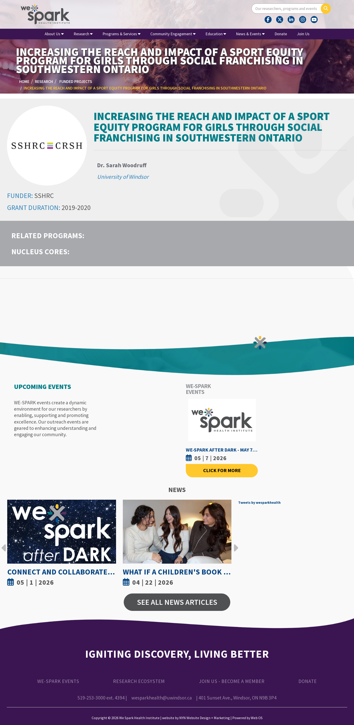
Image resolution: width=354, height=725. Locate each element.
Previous (4, 544)
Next (235, 544)
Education (215, 33)
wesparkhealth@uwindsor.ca (161, 698)
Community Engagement (173, 33)
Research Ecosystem (139, 681)
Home (24, 81)
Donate (281, 33)
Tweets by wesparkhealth (259, 502)
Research (83, 33)
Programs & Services (121, 33)
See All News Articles (177, 602)
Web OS (257, 718)
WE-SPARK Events (58, 681)
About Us (54, 33)
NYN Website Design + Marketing (204, 718)
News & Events (250, 33)
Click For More (222, 470)
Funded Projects (75, 81)
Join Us (303, 33)
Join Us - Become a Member (232, 681)
